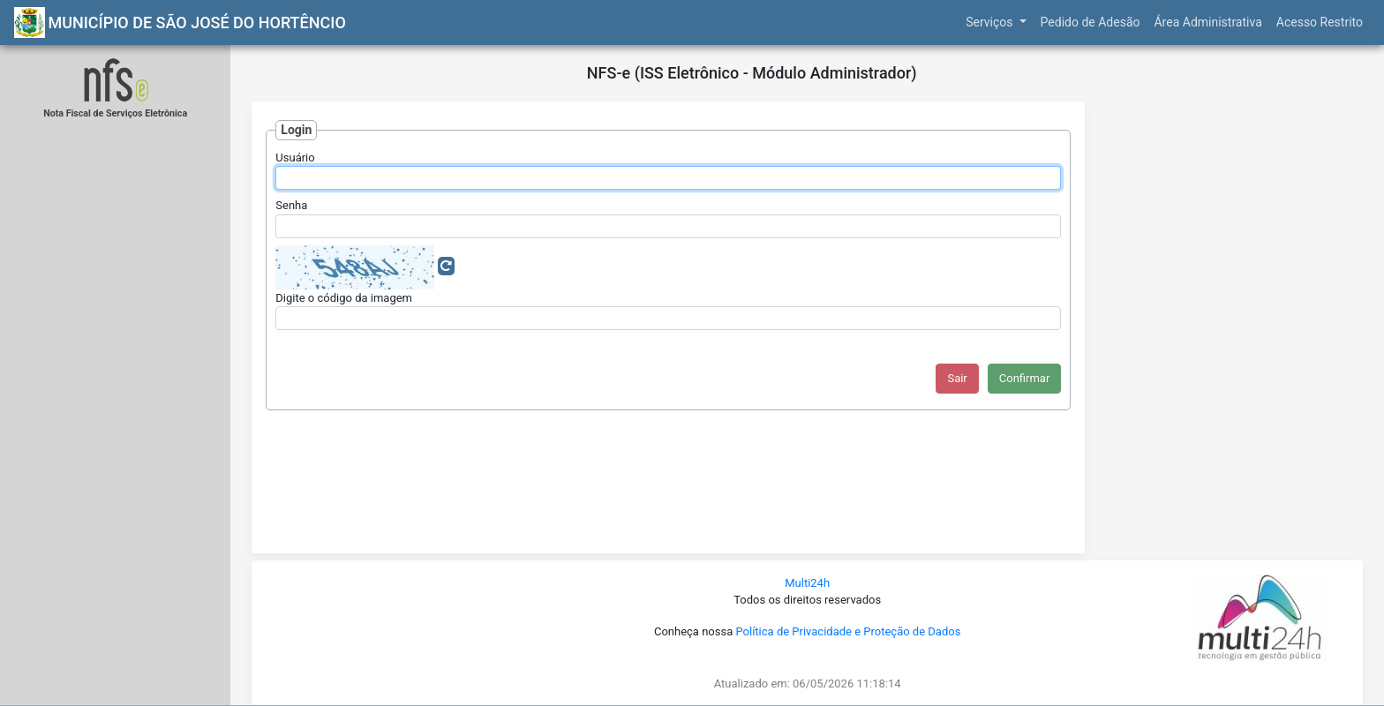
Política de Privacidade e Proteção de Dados (847, 631)
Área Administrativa (1207, 22)
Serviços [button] (991, 22)
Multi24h (807, 583)
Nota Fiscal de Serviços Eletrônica (115, 113)
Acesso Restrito (1319, 22)
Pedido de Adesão (1090, 22)
